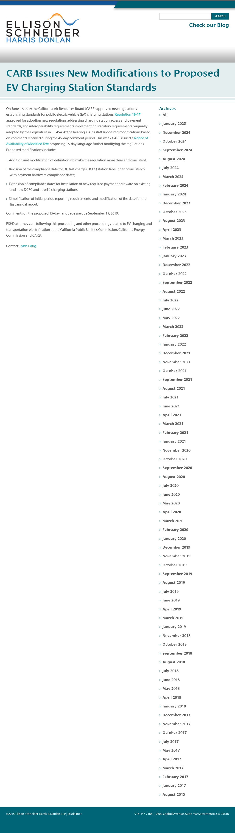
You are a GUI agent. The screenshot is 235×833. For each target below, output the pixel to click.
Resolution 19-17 (127, 114)
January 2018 (174, 705)
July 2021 (170, 396)
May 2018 (171, 688)
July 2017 (170, 741)
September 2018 (177, 653)
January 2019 (174, 626)
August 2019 (173, 582)
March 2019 (172, 617)
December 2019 (176, 547)
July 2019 (170, 591)
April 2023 (171, 229)
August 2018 (173, 661)
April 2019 (171, 608)
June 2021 (171, 405)
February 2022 (175, 335)
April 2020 (171, 511)
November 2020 (176, 449)
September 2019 (177, 573)
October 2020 (174, 458)
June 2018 (171, 679)
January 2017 (174, 785)
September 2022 (177, 282)
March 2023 (172, 237)
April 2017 (171, 758)
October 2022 (174, 273)
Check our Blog (209, 25)
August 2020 (173, 476)
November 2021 (176, 361)
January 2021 (174, 441)
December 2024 (176, 132)
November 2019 (176, 555)
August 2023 (173, 220)
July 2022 (170, 299)
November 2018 (176, 635)
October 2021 (174, 370)
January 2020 (174, 538)
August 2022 (173, 291)
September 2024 (177, 149)
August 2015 (173, 794)
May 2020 (171, 502)
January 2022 (174, 343)
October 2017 (174, 732)
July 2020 (170, 485)
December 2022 (176, 264)
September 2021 (177, 379)
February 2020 (175, 529)
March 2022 (172, 326)
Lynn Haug (28, 245)
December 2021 (176, 352)
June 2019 (171, 599)
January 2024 (174, 193)
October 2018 (174, 644)
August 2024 (173, 158)
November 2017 (176, 723)
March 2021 (172, 423)
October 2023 (174, 211)
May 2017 (171, 750)
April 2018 (171, 697)
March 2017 (172, 767)
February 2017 (175, 776)
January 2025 (174, 123)
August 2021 (173, 388)
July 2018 (170, 670)
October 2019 (174, 564)
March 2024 (172, 176)
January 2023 (174, 255)
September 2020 (177, 467)
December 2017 (176, 714)
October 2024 (174, 140)
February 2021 (175, 432)
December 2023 (176, 202)
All (165, 114)
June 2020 (171, 494)
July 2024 (170, 167)
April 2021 (171, 414)
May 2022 (171, 317)
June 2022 (171, 308)
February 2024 (175, 185)
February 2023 (175, 246)
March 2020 (172, 520)
